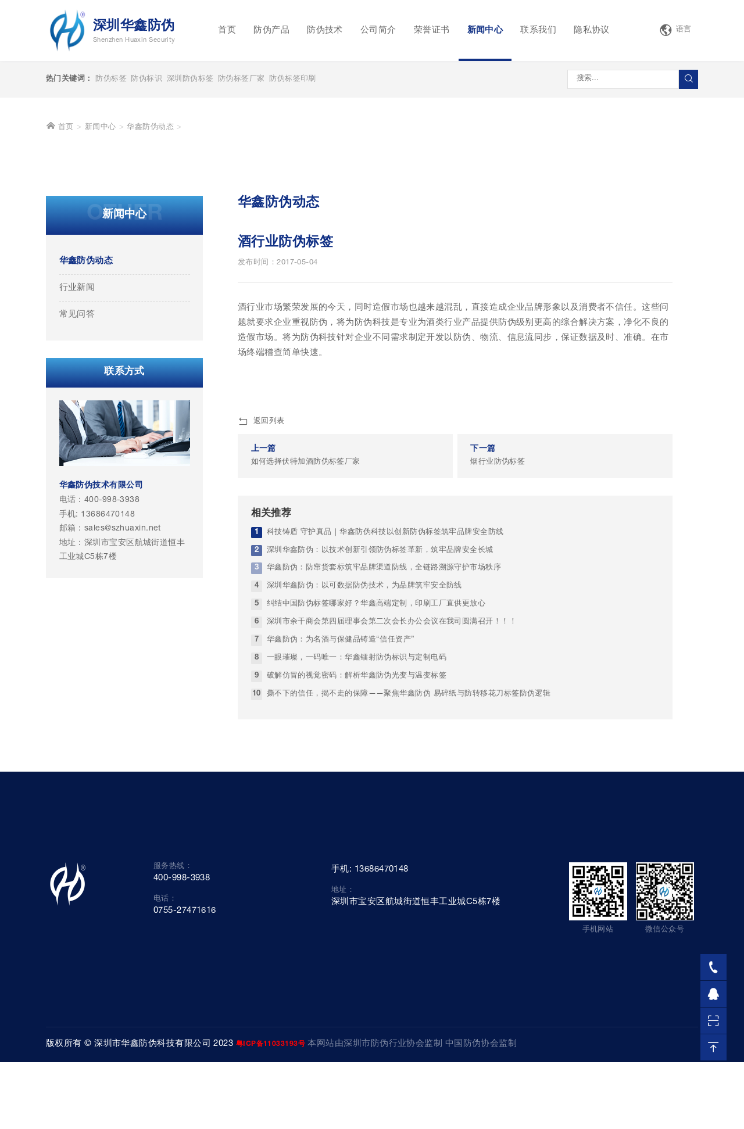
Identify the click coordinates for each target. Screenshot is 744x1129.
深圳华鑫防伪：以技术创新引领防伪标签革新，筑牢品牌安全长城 (380, 730)
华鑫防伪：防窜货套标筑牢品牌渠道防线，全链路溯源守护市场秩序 (384, 748)
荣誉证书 (432, 30)
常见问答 (77, 495)
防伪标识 (146, 79)
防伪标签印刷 (292, 79)
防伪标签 (111, 79)
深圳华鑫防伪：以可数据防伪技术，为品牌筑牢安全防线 (364, 766)
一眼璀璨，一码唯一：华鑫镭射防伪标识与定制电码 (356, 839)
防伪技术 (325, 30)
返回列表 (261, 602)
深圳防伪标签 (190, 79)
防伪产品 (271, 30)
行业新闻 (77, 468)
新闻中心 (485, 30)
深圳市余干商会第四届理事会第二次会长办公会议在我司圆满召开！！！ (392, 803)
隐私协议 (592, 30)
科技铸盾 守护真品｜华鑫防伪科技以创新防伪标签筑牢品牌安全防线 (385, 712)
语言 (675, 30)
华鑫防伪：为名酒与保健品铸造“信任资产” (341, 821)
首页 (227, 30)
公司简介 (378, 30)
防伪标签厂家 (241, 79)
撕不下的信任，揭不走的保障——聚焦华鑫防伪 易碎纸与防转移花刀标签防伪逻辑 (409, 875)
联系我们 (538, 30)
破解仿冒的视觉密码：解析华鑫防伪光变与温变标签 (356, 857)
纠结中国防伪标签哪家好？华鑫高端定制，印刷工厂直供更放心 (376, 784)
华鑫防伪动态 (150, 308)
